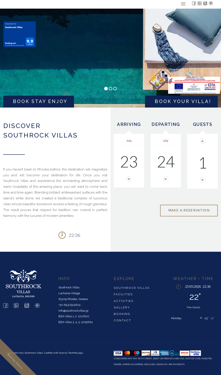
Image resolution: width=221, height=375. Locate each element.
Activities (123, 301)
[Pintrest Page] (211, 4)
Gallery (122, 307)
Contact (122, 320)
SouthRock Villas (132, 287)
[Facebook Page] (194, 4)
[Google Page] (200, 4)
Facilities (123, 294)
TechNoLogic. (76, 352)
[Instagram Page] (205, 4)
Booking (122, 314)
